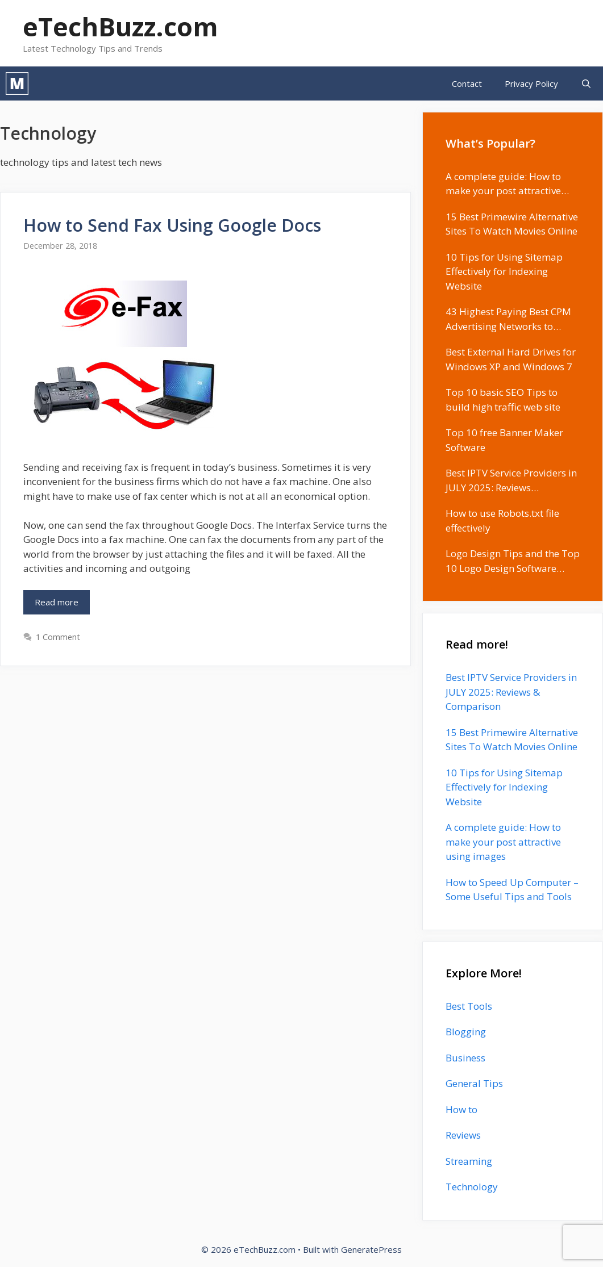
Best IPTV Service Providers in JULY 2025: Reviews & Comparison (511, 692)
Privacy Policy (531, 83)
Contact (467, 83)
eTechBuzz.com (120, 26)
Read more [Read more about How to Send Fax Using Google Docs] (56, 602)
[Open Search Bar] (586, 83)
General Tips (474, 1083)
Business (465, 1057)
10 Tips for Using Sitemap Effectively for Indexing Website (504, 787)
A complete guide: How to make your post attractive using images (503, 842)
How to (461, 1109)
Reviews (463, 1134)
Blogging (466, 1031)
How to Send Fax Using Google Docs (172, 225)
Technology (472, 1186)
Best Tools (469, 1006)
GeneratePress (371, 1249)
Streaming (469, 1161)
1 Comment (58, 637)
